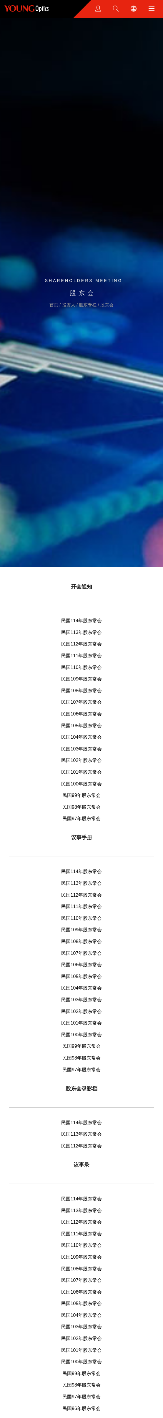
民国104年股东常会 (81, 737)
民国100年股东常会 (81, 783)
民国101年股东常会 (81, 772)
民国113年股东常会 (81, 632)
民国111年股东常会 (81, 655)
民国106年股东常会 (81, 713)
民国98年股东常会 (81, 807)
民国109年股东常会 (81, 678)
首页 (54, 304)
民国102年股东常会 (81, 760)
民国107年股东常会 (81, 702)
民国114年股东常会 (81, 620)
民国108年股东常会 (81, 690)
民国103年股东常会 (81, 748)
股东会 (107, 304)
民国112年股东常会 (81, 643)
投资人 (69, 304)
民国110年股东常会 (81, 667)
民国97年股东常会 (81, 818)
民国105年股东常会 (81, 725)
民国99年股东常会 (81, 795)
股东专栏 (88, 304)
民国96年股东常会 (81, 1408)
